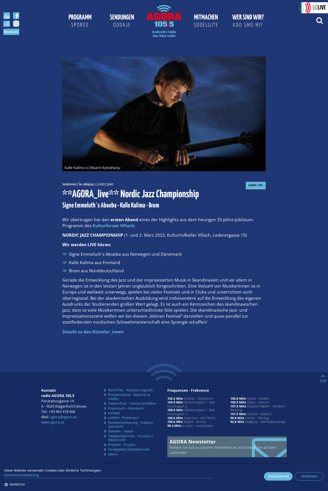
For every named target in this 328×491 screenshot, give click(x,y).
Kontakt (114, 413)
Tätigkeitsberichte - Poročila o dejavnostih (130, 438)
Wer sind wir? (248, 21)
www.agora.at (52, 422)
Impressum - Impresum (126, 408)
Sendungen (122, 21)
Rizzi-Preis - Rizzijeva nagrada (130, 390)
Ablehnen (309, 476)
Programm (80, 21)
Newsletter (11, 32)
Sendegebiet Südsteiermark (129, 449)
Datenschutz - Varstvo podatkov (132, 403)
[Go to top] (323, 377)
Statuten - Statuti (120, 431)
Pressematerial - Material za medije (129, 397)
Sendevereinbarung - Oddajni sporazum (130, 424)
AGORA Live (255, 185)
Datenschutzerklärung (21, 475)
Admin (113, 454)
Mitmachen (206, 21)
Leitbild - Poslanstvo (123, 418)
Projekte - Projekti (121, 445)
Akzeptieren (278, 476)
